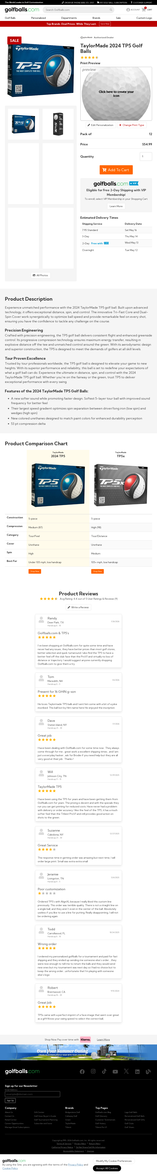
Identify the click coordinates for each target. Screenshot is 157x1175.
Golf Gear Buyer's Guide (45, 1116)
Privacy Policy (75, 1164)
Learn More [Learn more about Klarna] (103, 1039)
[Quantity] (146, 156)
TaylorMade (70, 1123)
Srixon (68, 1120)
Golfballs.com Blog (103, 1112)
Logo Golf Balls (131, 1112)
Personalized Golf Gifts (135, 1120)
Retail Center (11, 1120)
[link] (133, 9)
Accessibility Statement (73, 1151)
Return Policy (94, 1143)
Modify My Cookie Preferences (114, 1160)
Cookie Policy (10, 1168)
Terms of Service (64, 1143)
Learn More (116, 206)
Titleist (68, 1127)
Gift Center (39, 1112)
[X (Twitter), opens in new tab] (126, 1072)
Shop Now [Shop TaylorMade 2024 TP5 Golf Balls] (35, 571)
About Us (9, 1112)
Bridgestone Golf (72, 1112)
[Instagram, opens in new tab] (93, 1072)
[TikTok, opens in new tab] (104, 1072)
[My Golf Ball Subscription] (111, 2)
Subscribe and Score (43, 1123)
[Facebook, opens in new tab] (82, 1072)
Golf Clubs (129, 1123)
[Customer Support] (140, 2)
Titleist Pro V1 (101, 1127)
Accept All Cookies (107, 1168)
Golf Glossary (101, 1116)
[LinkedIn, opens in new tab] (137, 1072)
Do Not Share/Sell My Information (90, 1147)
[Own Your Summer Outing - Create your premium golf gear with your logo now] (78, 1052)
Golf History (100, 1123)
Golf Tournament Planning (45, 1120)
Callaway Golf (71, 1116)
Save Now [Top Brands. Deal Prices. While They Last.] (105, 24)
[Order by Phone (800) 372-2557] (77, 2)
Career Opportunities (14, 1123)
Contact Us (9, 1116)
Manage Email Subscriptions (17, 1127)
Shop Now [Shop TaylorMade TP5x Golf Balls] (97, 571)
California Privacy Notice (62, 1147)
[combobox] (78, 9)
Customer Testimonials (105, 1120)
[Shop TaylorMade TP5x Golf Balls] (121, 511)
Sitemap (90, 1151)
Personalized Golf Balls (135, 1116)
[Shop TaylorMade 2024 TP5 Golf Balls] (58, 511)
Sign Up (10, 1100)
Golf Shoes (129, 1127)
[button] (111, 10)
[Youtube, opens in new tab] (115, 1072)
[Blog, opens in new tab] (148, 1072)
